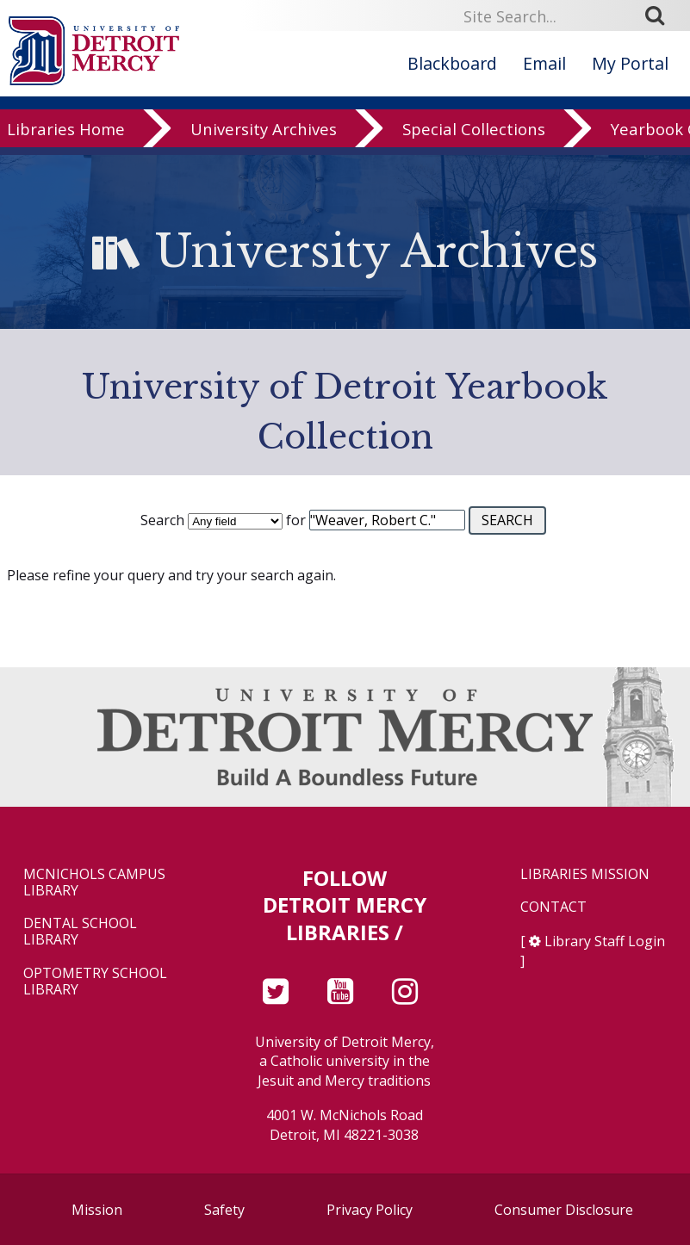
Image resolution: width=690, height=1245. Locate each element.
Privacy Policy (369, 1209)
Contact (553, 907)
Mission (96, 1209)
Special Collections (473, 141)
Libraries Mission (585, 874)
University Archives (263, 141)
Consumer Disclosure (563, 1209)
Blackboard (452, 63)
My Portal (630, 63)
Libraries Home (66, 141)
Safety (224, 1209)
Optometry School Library (95, 981)
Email (544, 63)
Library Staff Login (604, 941)
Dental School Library (80, 931)
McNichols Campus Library (94, 882)
